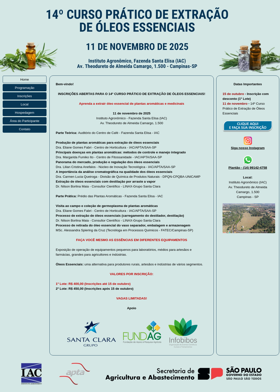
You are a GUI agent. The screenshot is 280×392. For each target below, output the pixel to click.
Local (24, 104)
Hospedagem (24, 112)
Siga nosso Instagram (248, 148)
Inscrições (24, 96)
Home (24, 79)
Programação (24, 88)
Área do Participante (24, 121)
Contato (24, 129)
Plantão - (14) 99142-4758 (247, 167)
